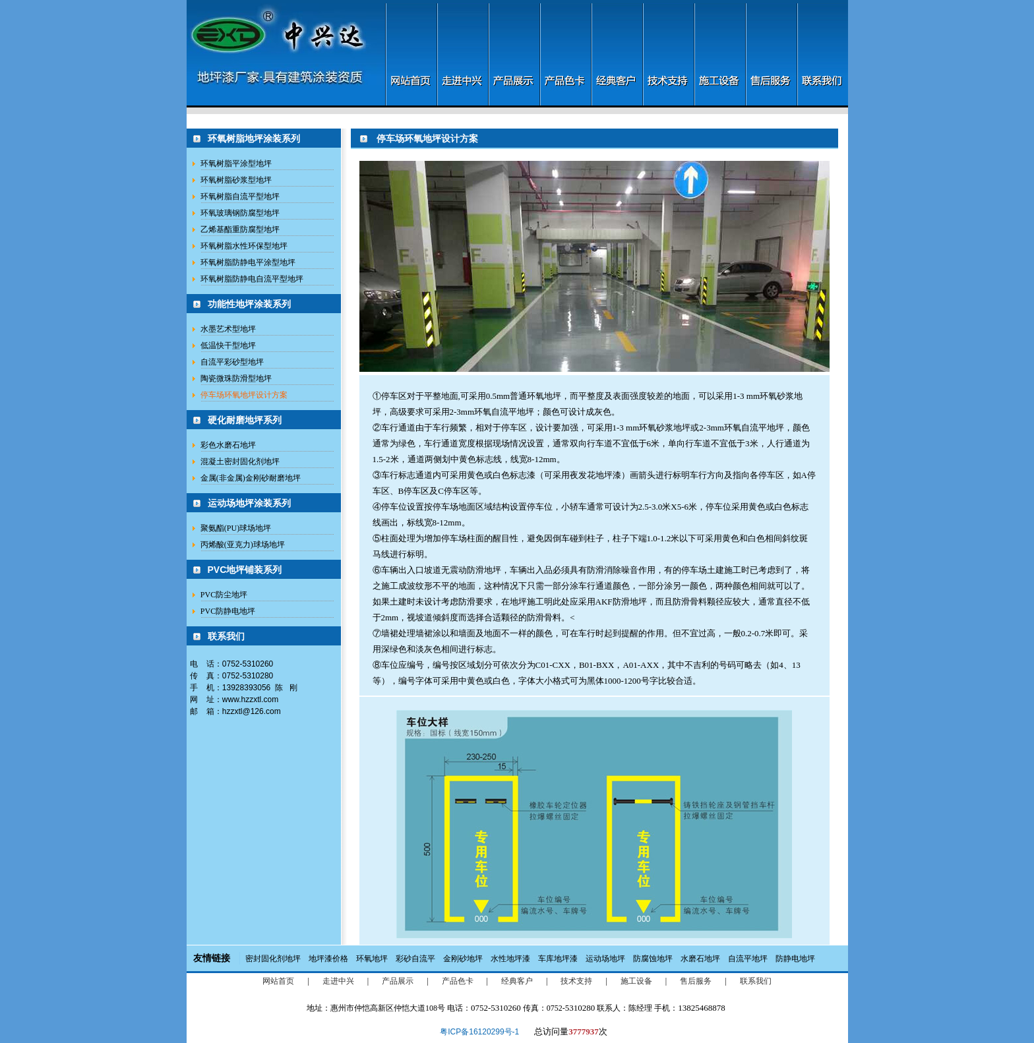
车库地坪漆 (558, 958)
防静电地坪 (795, 958)
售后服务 (696, 981)
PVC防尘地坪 (223, 594)
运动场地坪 (605, 958)
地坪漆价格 (328, 958)
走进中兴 (338, 981)
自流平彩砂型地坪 (232, 362)
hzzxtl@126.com (251, 711)
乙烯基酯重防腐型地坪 (240, 229)
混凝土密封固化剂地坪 (240, 461)
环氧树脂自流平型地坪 (240, 196)
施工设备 (636, 981)
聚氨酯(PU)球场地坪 (235, 528)
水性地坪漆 (510, 958)
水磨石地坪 (700, 958)
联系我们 (756, 981)
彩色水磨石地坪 (228, 445)
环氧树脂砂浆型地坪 (236, 180)
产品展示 (397, 981)
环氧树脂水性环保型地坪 (244, 246)
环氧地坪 (372, 958)
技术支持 (576, 981)
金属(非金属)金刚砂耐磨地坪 (250, 478)
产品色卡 (457, 981)
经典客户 (517, 981)
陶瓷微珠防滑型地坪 (236, 378)
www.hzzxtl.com (250, 699)
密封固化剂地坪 (273, 958)
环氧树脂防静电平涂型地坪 (247, 262)
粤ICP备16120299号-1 (479, 1031)
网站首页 (278, 981)
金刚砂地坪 (463, 958)
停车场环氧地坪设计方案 (244, 395)
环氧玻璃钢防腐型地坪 (240, 213)
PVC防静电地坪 (227, 611)
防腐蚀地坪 (653, 958)
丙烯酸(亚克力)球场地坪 (242, 544)
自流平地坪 (748, 958)
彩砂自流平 (415, 958)
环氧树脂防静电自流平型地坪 (251, 278)
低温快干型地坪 (228, 345)
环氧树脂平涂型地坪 (236, 163)
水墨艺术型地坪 (228, 329)
